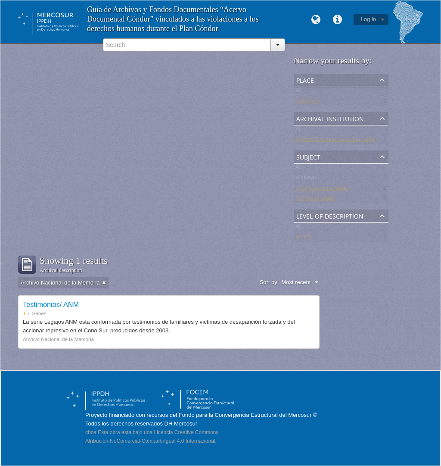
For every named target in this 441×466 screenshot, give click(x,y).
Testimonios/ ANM (51, 304)
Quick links (337, 20)
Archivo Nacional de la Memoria (335, 141)
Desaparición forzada (321, 189)
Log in (368, 19)
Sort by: (269, 282)
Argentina (307, 102)
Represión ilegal (315, 200)
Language (316, 20)
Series (303, 238)
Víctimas (306, 179)
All (298, 92)
